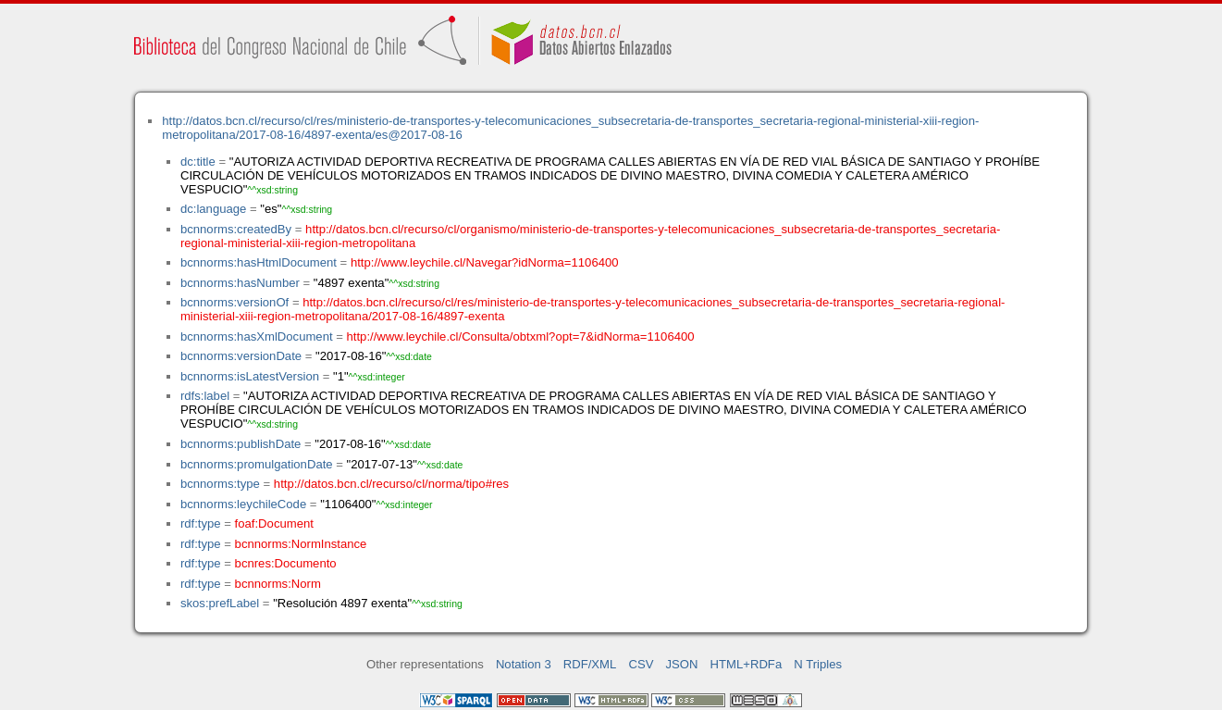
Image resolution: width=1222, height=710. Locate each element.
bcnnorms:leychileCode (243, 504)
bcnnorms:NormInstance (301, 544)
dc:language (213, 209)
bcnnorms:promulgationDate (256, 464)
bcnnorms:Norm (278, 584)
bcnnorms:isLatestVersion (249, 376)
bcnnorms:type (220, 484)
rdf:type (200, 523)
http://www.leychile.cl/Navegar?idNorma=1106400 (485, 262)
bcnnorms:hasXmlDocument (256, 336)
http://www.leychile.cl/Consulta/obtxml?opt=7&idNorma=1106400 (521, 336)
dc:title (198, 161)
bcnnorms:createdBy (235, 229)
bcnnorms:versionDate (241, 356)
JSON (682, 664)
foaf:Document (274, 523)
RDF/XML (590, 664)
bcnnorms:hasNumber (240, 283)
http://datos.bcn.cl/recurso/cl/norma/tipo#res (391, 484)
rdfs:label (204, 396)
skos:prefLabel (219, 603)
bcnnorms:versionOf (234, 302)
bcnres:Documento (286, 563)
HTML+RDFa (746, 664)
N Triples (818, 664)
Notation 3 (523, 664)
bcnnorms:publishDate (240, 444)
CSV (640, 664)
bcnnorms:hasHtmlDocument (258, 262)
